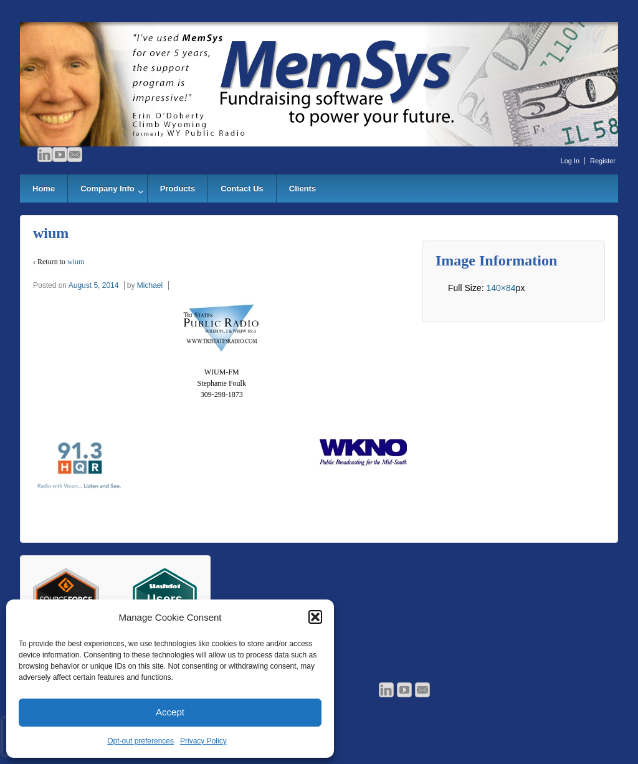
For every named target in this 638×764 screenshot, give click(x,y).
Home (43, 188)
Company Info (107, 188)
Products (177, 188)
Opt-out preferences (140, 741)
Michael (150, 285)
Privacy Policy (203, 741)
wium (75, 261)
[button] (315, 617)
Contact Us (242, 188)
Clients (302, 188)
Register (603, 161)
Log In (570, 161)
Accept (170, 712)
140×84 (500, 288)
